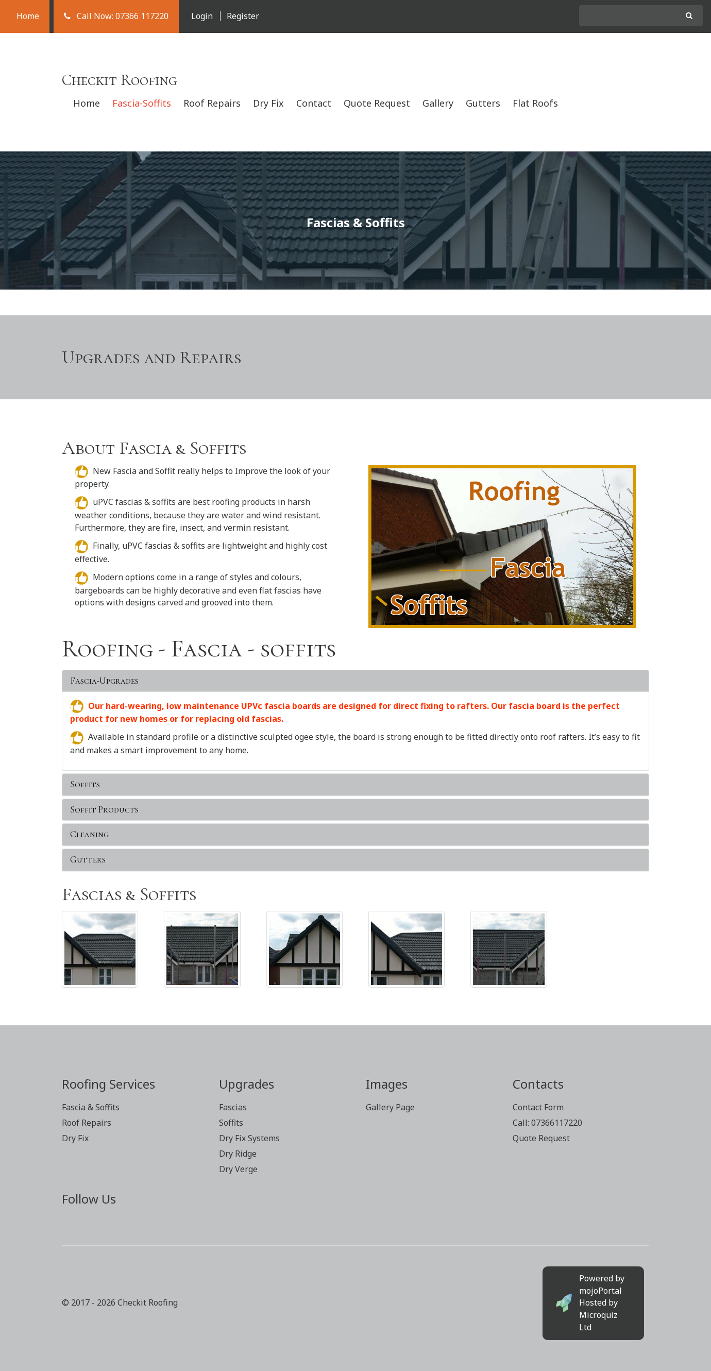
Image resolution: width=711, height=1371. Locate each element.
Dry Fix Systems (249, 1138)
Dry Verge (238, 1169)
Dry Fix (268, 103)
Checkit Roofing (119, 80)
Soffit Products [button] (104, 809)
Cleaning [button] (89, 834)
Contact (313, 103)
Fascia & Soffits (91, 1107)
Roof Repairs (212, 103)
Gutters (483, 103)
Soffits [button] (85, 784)
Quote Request (377, 103)
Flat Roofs (535, 103)
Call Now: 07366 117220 (116, 16)
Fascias (233, 1107)
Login (202, 16)
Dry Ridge (238, 1153)
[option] (355, 220)
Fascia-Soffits (141, 103)
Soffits (231, 1122)
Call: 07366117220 (547, 1122)
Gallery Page (390, 1107)
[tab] (355, 681)
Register (243, 16)
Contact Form (538, 1107)
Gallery (437, 103)
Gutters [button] (88, 859)
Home (24, 16)
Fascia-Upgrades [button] (104, 680)
